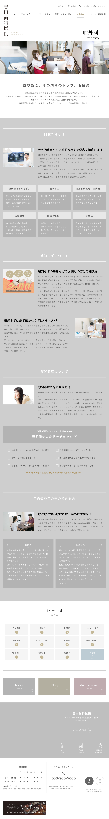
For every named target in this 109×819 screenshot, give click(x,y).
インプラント (16, 653)
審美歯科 (16, 640)
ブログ (54, 686)
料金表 (92, 653)
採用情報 (90, 686)
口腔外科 (67, 653)
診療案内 (80, 14)
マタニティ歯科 (92, 628)
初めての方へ (26, 14)
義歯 (92, 640)
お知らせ (19, 686)
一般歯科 (41, 628)
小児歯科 (67, 628)
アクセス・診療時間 (97, 14)
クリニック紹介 (43, 14)
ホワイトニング (42, 640)
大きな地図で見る (79, 730)
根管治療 (41, 653)
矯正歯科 (67, 640)
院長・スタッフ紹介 (63, 14)
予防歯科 (16, 628)
